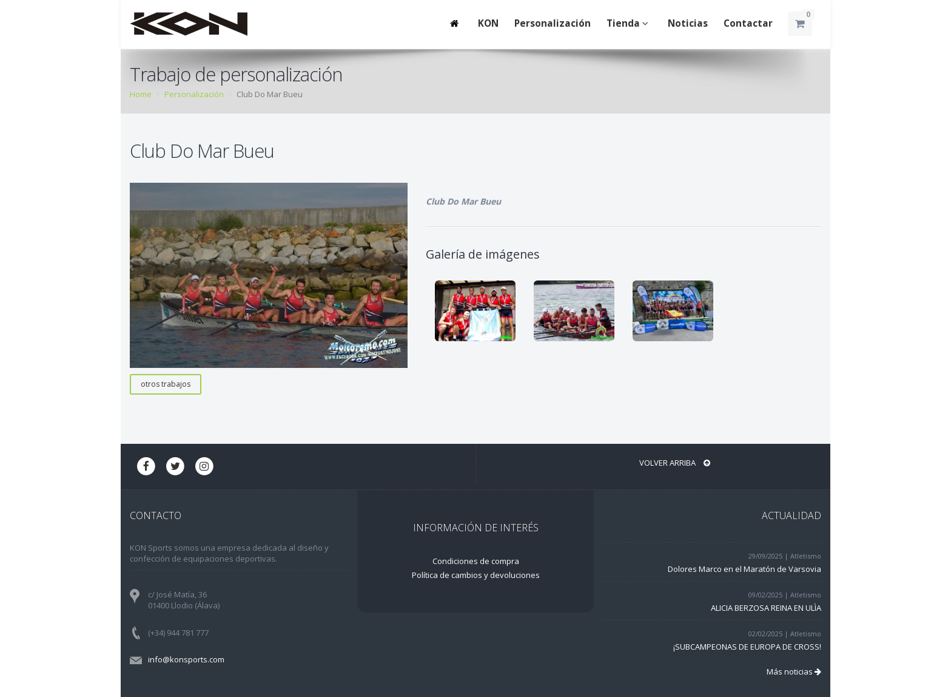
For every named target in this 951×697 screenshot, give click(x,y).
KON (488, 23)
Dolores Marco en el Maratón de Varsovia (744, 568)
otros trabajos (165, 384)
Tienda (629, 23)
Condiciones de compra (475, 561)
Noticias (688, 23)
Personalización (552, 23)
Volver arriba (674, 462)
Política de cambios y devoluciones (476, 575)
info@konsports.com (186, 659)
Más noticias (794, 671)
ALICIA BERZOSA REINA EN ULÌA (766, 607)
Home (141, 94)
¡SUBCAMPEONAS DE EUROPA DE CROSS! (747, 646)
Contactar (748, 23)
